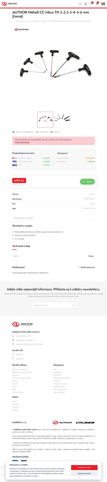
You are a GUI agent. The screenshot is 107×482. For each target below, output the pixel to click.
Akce (55, 369)
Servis (14, 401)
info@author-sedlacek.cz (23, 340)
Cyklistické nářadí (22, 142)
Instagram (17, 358)
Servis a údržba (33, 21)
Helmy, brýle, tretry (60, 384)
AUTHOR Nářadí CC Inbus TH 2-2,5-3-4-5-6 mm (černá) (69, 21)
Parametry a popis (23, 218)
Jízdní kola (57, 375)
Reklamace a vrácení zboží (21, 372)
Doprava (15, 375)
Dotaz (87, 181)
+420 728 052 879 (21, 336)
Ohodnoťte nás (17, 392)
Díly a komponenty (60, 389)
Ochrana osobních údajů (21, 378)
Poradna (15, 407)
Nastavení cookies (84, 473)
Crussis (15, 384)
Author (14, 381)
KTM (14, 389)
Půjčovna (15, 404)
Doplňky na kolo (59, 386)
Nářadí (43, 21)
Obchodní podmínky (19, 369)
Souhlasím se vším (84, 467)
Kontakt (15, 410)
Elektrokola (58, 372)
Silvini (14, 386)
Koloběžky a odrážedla (62, 378)
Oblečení (57, 381)
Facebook (17, 354)
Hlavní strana (20, 21)
